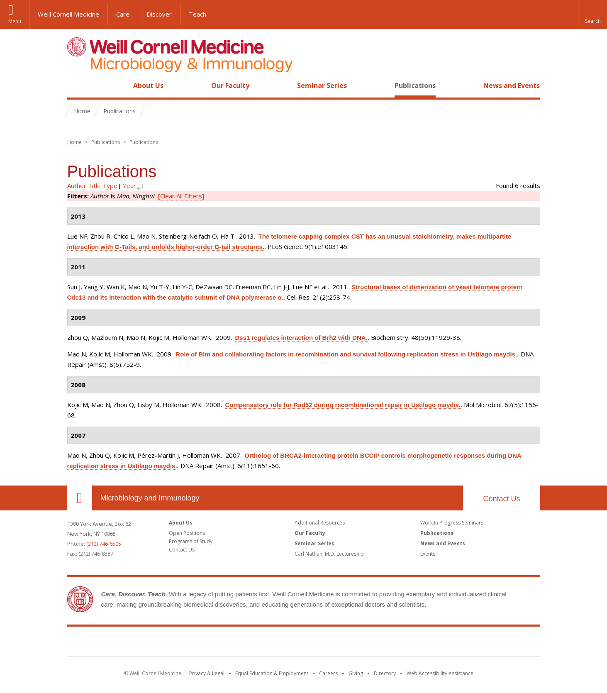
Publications (415, 85)
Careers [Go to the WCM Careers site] (328, 673)
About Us (148, 85)
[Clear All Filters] (181, 196)
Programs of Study (190, 541)
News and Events (511, 85)
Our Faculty (230, 85)
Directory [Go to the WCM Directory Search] (385, 673)
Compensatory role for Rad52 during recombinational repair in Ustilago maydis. (343, 404)
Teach (197, 14)
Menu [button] (14, 21)
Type (109, 185)
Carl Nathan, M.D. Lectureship (329, 553)
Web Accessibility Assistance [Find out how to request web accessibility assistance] (440, 673)
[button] (592, 14)
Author (76, 185)
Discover (159, 14)
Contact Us (501, 499)
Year (129, 185)
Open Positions (187, 533)
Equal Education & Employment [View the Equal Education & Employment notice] (271, 673)
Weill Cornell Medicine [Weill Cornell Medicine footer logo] (304, 643)
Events (427, 553)
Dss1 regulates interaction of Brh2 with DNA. (301, 337)
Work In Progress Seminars (451, 522)
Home (76, 85)
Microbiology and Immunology (150, 498)
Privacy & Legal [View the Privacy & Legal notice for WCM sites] (206, 673)
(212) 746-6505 (103, 543)
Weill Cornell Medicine (68, 14)
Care (122, 14)
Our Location (79, 498)
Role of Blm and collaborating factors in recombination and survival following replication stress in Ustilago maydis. (346, 354)
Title (94, 185)
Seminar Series (322, 85)
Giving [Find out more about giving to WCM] (356, 673)
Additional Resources (320, 522)
